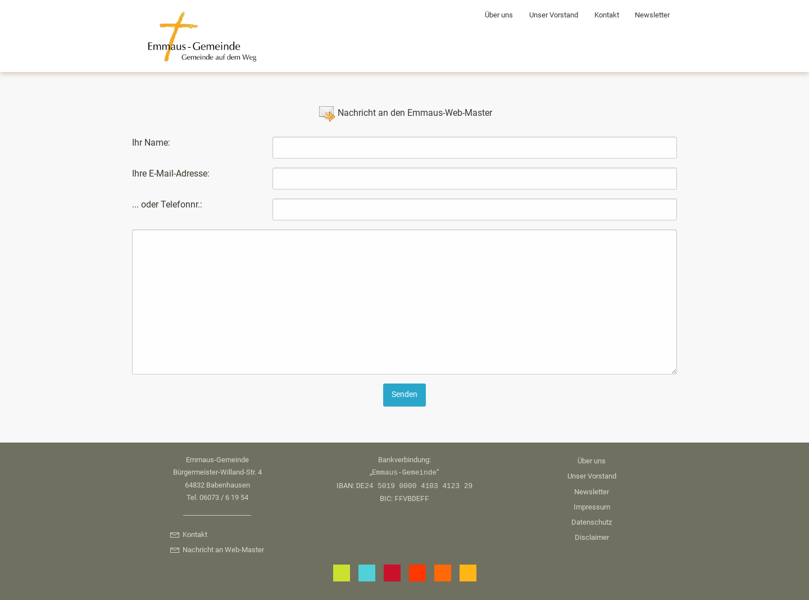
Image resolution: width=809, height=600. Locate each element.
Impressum (592, 507)
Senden (404, 394)
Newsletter (652, 15)
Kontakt (606, 15)
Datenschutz (591, 522)
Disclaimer (592, 537)
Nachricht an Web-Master (216, 549)
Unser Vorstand (553, 15)
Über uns (499, 15)
